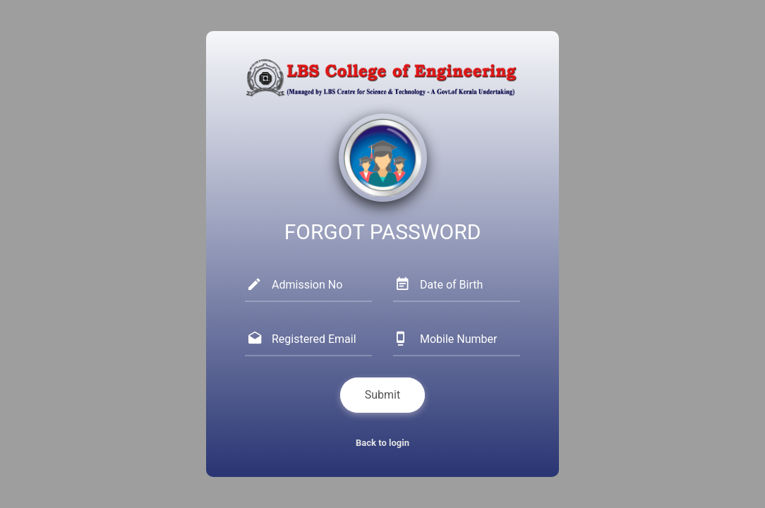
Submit (382, 394)
